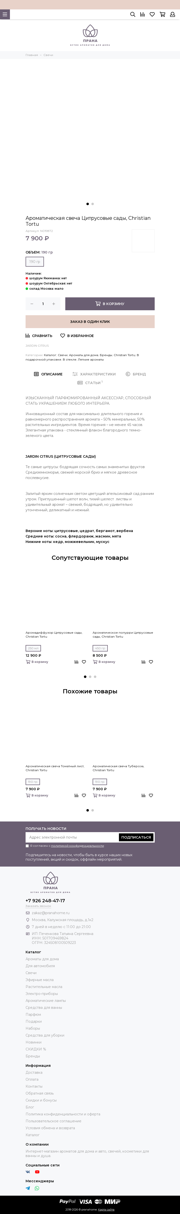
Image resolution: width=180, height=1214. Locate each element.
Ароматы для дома (83, 355)
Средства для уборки (45, 1035)
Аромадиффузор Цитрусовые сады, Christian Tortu (54, 634)
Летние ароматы (91, 359)
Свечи (63, 355)
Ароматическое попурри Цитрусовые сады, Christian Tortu (123, 634)
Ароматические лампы (46, 1000)
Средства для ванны (44, 1007)
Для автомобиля (40, 966)
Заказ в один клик (90, 321)
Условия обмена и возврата (50, 1128)
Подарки (34, 1021)
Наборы (33, 1028)
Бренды (106, 355)
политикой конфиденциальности (77, 845)
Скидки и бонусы (41, 1100)
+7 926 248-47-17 (45, 900)
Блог (30, 1107)
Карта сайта (106, 1209)
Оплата (32, 1079)
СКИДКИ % (36, 1049)
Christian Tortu (124, 355)
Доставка (34, 1072)
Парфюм (33, 1014)
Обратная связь (40, 1093)
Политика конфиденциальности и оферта (63, 1114)
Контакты (34, 1086)
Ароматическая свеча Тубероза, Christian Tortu (118, 768)
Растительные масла (44, 987)
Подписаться (136, 837)
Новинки (33, 1042)
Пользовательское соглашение (53, 1121)
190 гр (34, 261)
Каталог (50, 355)
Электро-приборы (42, 993)
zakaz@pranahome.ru (51, 913)
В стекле (69, 359)
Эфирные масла (40, 980)
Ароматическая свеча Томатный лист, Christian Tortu (55, 768)
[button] (87, 204)
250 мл (33, 648)
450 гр (100, 648)
